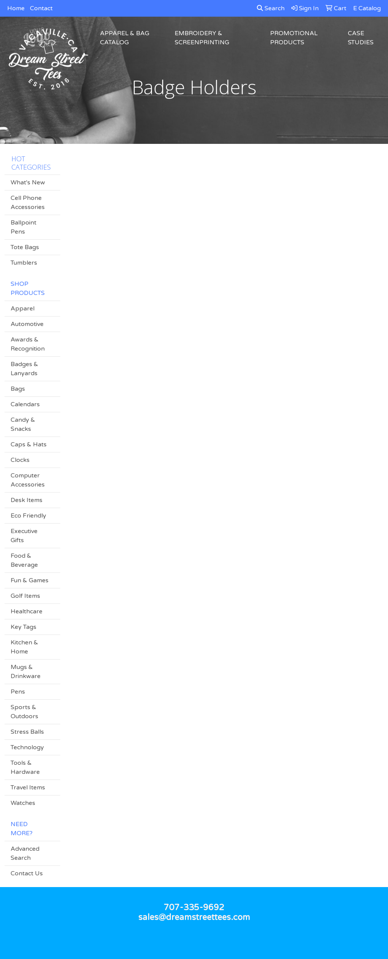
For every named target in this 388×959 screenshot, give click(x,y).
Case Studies (361, 38)
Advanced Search (25, 853)
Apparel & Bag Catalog (124, 38)
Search (271, 8)
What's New (28, 182)
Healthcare (26, 611)
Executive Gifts (24, 535)
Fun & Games (29, 580)
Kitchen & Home (24, 647)
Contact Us (27, 873)
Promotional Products (294, 38)
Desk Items (26, 500)
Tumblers (24, 263)
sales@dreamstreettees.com (194, 917)
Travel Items (28, 787)
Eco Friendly (28, 515)
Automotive (27, 324)
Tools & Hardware (25, 767)
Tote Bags (25, 247)
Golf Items (25, 596)
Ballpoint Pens (23, 227)
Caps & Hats (29, 444)
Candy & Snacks (23, 424)
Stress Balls (27, 732)
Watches (23, 803)
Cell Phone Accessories (28, 202)
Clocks (20, 460)
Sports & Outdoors (24, 711)
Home (16, 8)
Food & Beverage (24, 560)
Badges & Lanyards (24, 368)
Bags (18, 389)
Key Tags (23, 627)
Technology (27, 747)
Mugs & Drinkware (26, 671)
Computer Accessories (28, 480)
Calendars (25, 404)
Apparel (22, 308)
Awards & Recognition (28, 344)
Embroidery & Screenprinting (202, 38)
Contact (41, 8)
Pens (18, 691)
